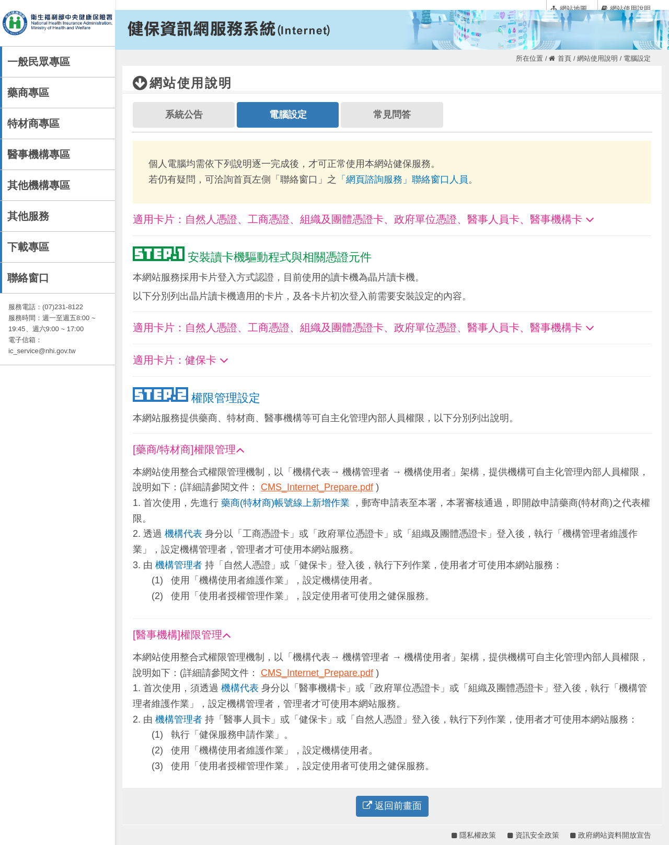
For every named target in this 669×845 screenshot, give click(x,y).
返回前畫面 (392, 806)
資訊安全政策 (533, 835)
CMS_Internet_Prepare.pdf (317, 487)
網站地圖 (568, 8)
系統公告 (184, 114)
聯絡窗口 (28, 278)
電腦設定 (288, 114)
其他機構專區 (38, 185)
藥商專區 (28, 92)
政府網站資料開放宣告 (610, 835)
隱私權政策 (474, 835)
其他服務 (28, 216)
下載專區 (28, 247)
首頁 (560, 58)
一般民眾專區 (38, 61)
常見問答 (392, 114)
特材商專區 (33, 123)
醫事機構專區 (38, 154)
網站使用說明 (626, 8)
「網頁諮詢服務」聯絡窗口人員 (402, 179)
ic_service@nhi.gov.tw (42, 351)
